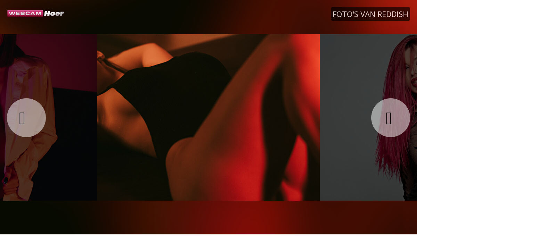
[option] (208, 117)
